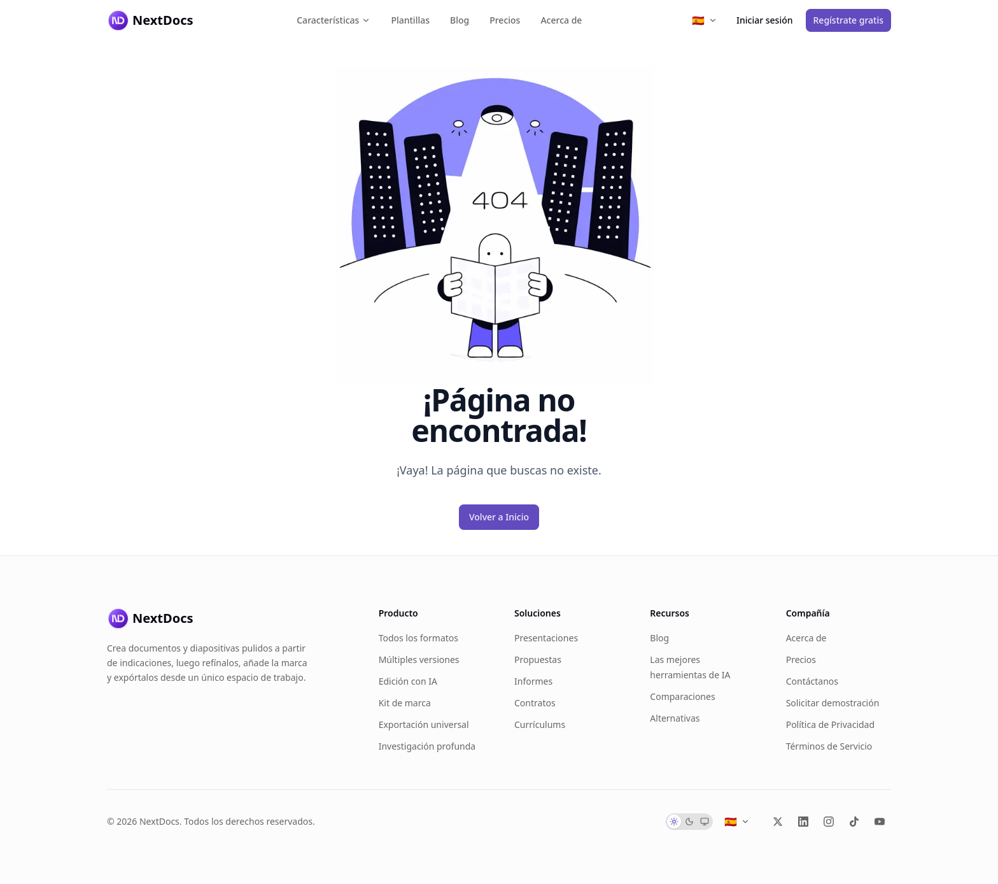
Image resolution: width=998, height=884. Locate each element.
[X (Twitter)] (777, 821)
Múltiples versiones (419, 659)
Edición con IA (408, 681)
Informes (533, 681)
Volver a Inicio (499, 517)
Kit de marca (405, 703)
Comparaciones (682, 696)
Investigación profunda (427, 746)
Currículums (539, 724)
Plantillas (410, 20)
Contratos (535, 703)
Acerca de (561, 20)
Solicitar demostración (833, 703)
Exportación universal (424, 724)
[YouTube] (879, 821)
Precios (504, 20)
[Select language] (704, 20)
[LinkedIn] (803, 821)
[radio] (674, 822)
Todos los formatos (418, 638)
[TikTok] (854, 821)
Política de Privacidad (830, 724)
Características (333, 20)
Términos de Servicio (829, 746)
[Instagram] (828, 821)
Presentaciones (546, 638)
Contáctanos (812, 681)
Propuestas (537, 659)
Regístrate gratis (848, 20)
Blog (459, 20)
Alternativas (674, 718)
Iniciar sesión (764, 20)
